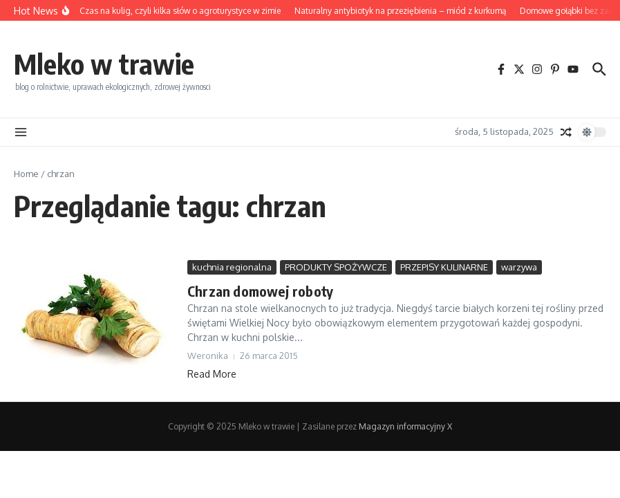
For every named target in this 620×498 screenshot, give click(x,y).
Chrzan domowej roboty (260, 290)
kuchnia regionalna (232, 267)
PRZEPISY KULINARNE (444, 267)
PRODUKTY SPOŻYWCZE (336, 267)
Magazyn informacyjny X (405, 426)
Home (26, 173)
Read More (211, 374)
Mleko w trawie (104, 63)
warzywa (519, 267)
